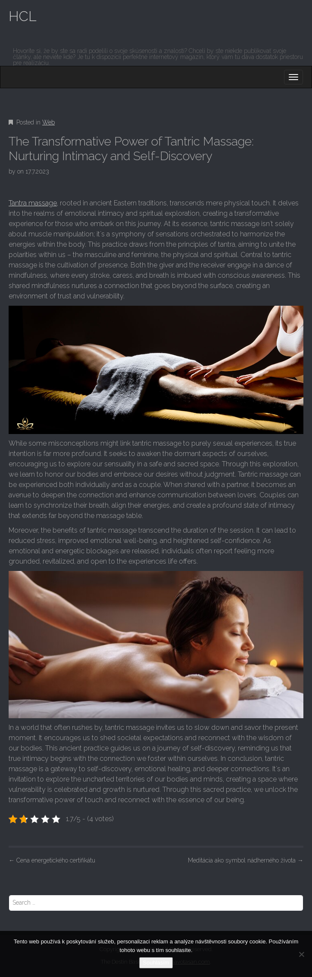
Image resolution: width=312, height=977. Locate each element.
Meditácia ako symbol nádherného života (245, 860)
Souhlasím (156, 962)
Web (48, 122)
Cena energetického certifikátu (52, 860)
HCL (23, 16)
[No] (301, 954)
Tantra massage (33, 203)
